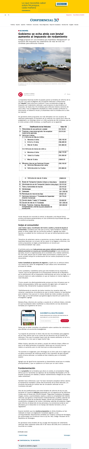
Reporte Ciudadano (55, 24)
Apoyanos (69, 15)
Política (13, 24)
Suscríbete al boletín (78, 15)
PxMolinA (29, 24)
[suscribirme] (44, 6)
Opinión (23, 24)
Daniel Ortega (23, 435)
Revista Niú (65, 24)
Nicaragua (67, 435)
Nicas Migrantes (44, 24)
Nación (18, 24)
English (71, 24)
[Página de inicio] (44, 20)
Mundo (76, 24)
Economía (35, 24)
